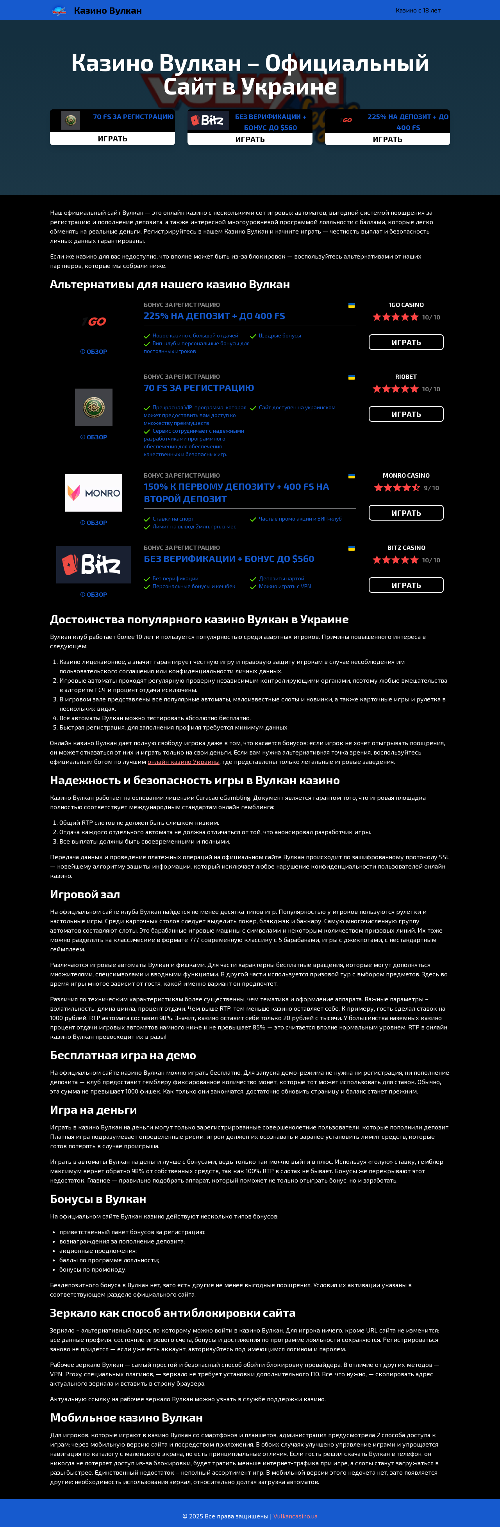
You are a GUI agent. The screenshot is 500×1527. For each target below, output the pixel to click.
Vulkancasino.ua (295, 1516)
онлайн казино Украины (184, 761)
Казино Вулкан (108, 10)
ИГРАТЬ (112, 138)
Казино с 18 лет (418, 10)
